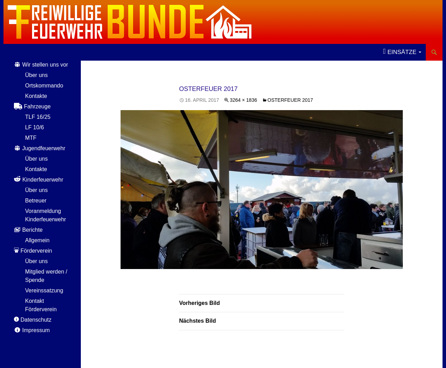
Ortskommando (44, 86)
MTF (31, 138)
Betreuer (35, 201)
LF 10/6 (34, 127)
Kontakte (36, 96)
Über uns (36, 75)
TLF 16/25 (38, 117)
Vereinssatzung (44, 290)
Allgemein (37, 240)
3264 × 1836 (243, 100)
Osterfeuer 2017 (290, 100)
